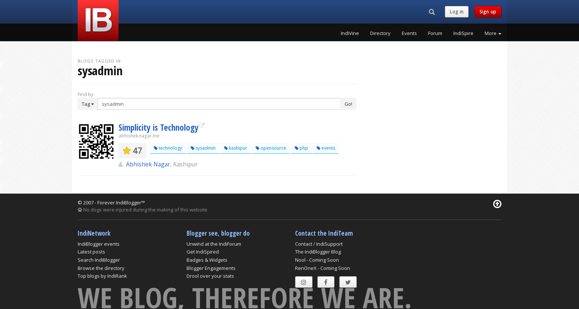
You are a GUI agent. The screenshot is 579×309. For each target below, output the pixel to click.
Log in (457, 12)
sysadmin (203, 148)
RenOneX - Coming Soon (322, 268)
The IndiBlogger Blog (318, 251)
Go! (348, 104)
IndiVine (350, 33)
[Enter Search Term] (219, 104)
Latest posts (91, 251)
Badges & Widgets (207, 260)
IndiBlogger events (99, 243)
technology (168, 148)
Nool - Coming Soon (317, 260)
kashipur (235, 148)
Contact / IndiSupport (319, 243)
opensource (271, 148)
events (326, 148)
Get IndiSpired (203, 251)
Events (409, 33)
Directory (380, 33)
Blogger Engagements (211, 268)
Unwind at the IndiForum (214, 243)
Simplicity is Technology (158, 127)
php (301, 148)
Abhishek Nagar (148, 164)
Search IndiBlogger (99, 260)
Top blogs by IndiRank (102, 276)
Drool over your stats (210, 276)
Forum (435, 33)
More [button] (493, 33)
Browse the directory (101, 268)
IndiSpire (463, 33)
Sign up (487, 12)
